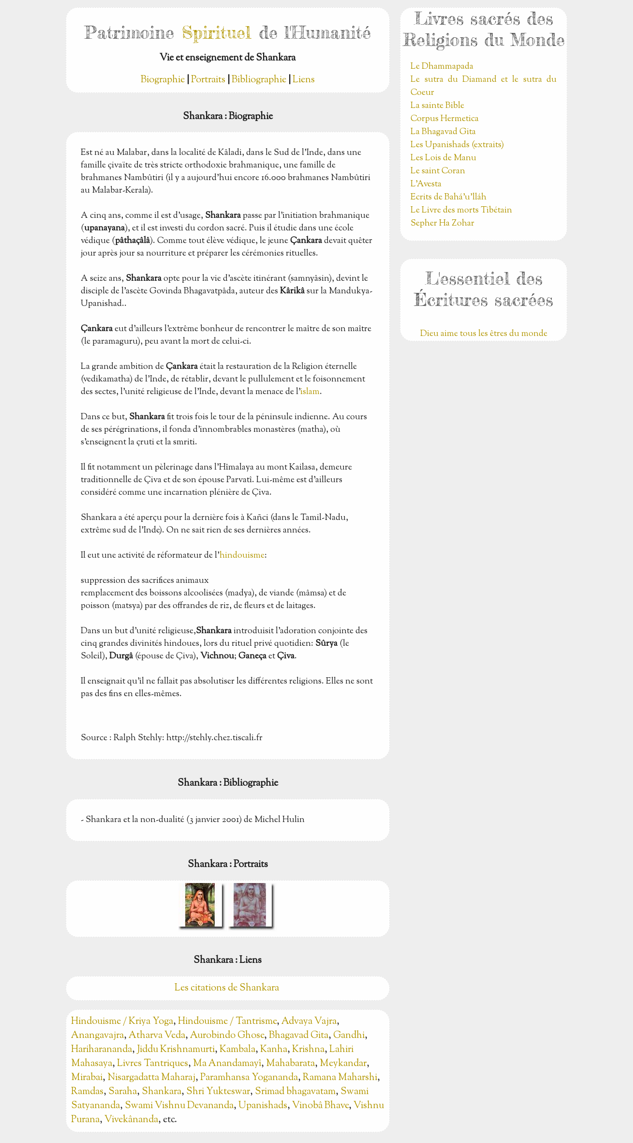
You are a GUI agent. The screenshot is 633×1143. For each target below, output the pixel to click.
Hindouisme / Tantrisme (227, 1022)
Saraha (122, 1092)
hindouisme (242, 555)
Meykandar (343, 1064)
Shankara (161, 1092)
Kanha (273, 1050)
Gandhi (349, 1036)
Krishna (308, 1050)
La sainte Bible (437, 106)
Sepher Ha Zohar (442, 223)
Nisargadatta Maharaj (151, 1078)
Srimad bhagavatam (295, 1092)
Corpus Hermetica (445, 119)
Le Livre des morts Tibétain (461, 210)
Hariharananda (101, 1050)
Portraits (208, 80)
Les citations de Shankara (228, 988)
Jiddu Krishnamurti (176, 1050)
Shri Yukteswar (218, 1092)
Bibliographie (259, 80)
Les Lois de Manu (443, 158)
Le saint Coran (438, 171)
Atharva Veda (157, 1036)
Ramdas (87, 1092)
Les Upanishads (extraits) (457, 145)
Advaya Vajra (309, 1022)
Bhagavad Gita (298, 1036)
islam (310, 392)
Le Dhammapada (442, 67)
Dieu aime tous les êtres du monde (483, 334)
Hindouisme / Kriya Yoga (122, 1022)
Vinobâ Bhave (320, 1106)
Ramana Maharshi (340, 1078)
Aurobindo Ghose (227, 1036)
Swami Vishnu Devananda (179, 1106)
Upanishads (262, 1106)
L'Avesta (426, 184)
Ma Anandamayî (227, 1064)
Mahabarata (290, 1064)
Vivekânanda (131, 1120)
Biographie (163, 80)
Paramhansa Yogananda (249, 1078)
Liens (304, 80)
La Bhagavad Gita (443, 132)
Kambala (237, 1050)
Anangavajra (97, 1036)
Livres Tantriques (152, 1064)
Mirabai (87, 1078)
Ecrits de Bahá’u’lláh (448, 197)
